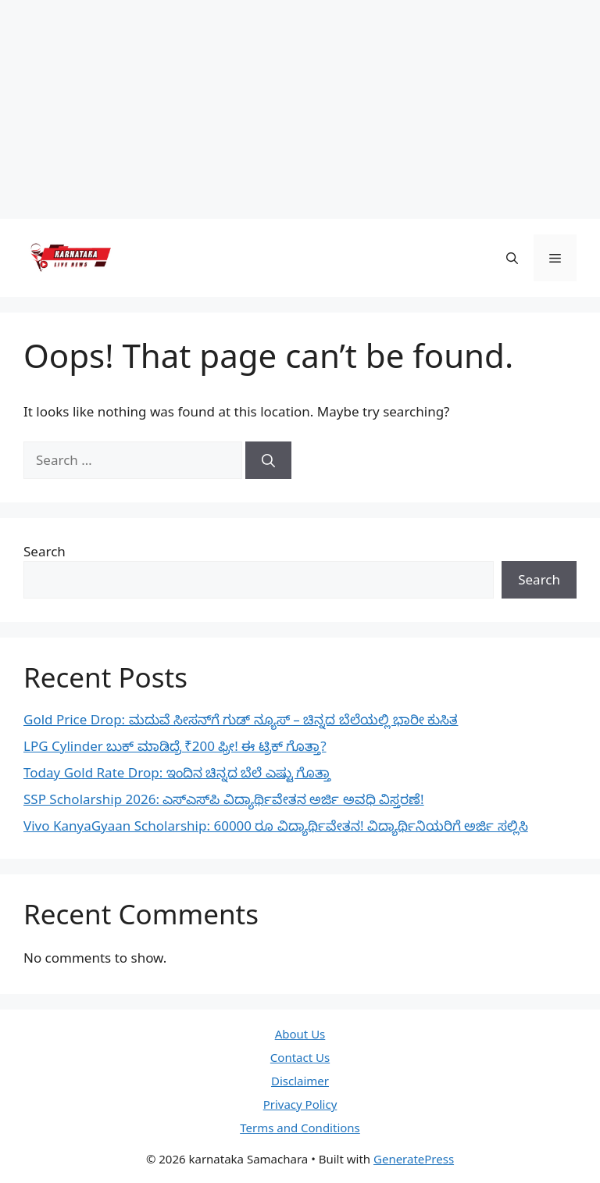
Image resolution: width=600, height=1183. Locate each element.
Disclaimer (300, 1080)
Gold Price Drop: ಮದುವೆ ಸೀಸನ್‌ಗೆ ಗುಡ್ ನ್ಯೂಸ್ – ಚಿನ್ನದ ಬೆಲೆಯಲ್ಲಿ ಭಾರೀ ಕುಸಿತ (240, 719)
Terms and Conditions (300, 1127)
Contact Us (300, 1057)
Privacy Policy (300, 1104)
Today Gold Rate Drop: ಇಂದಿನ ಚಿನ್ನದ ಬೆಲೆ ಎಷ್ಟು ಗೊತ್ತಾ (176, 772)
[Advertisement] (300, 109)
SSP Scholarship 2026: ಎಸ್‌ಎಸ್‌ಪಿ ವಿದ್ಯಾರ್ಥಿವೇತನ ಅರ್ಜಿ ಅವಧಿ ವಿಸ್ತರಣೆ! (223, 799)
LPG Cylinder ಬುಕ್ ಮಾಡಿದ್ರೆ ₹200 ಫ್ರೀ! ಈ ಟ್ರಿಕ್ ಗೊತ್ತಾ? (175, 746)
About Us (300, 1034)
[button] (512, 257)
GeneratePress (413, 1159)
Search (44, 551)
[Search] (268, 460)
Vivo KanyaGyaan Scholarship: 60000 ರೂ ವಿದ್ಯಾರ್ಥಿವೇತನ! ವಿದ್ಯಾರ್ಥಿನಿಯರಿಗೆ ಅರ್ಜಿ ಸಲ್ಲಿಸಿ (275, 826)
